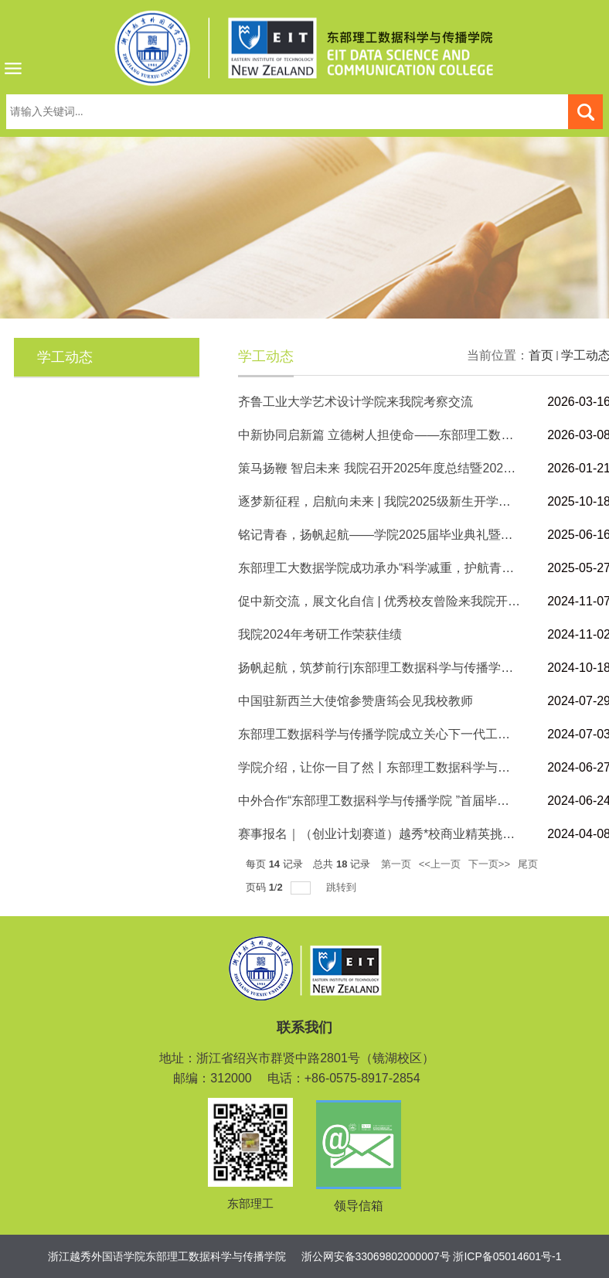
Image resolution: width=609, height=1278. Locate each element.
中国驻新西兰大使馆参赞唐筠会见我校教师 (355, 700)
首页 (541, 355)
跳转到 (342, 887)
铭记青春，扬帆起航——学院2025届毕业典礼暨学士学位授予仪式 (419, 534)
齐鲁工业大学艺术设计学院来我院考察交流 (355, 401)
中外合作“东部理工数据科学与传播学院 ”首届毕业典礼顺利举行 (410, 800)
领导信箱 (358, 1205)
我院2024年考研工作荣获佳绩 (320, 634)
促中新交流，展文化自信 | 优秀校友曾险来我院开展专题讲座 (404, 601)
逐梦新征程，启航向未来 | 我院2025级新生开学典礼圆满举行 (405, 501)
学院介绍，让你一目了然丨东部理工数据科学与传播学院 (392, 767)
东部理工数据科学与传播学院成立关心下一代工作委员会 (392, 734)
